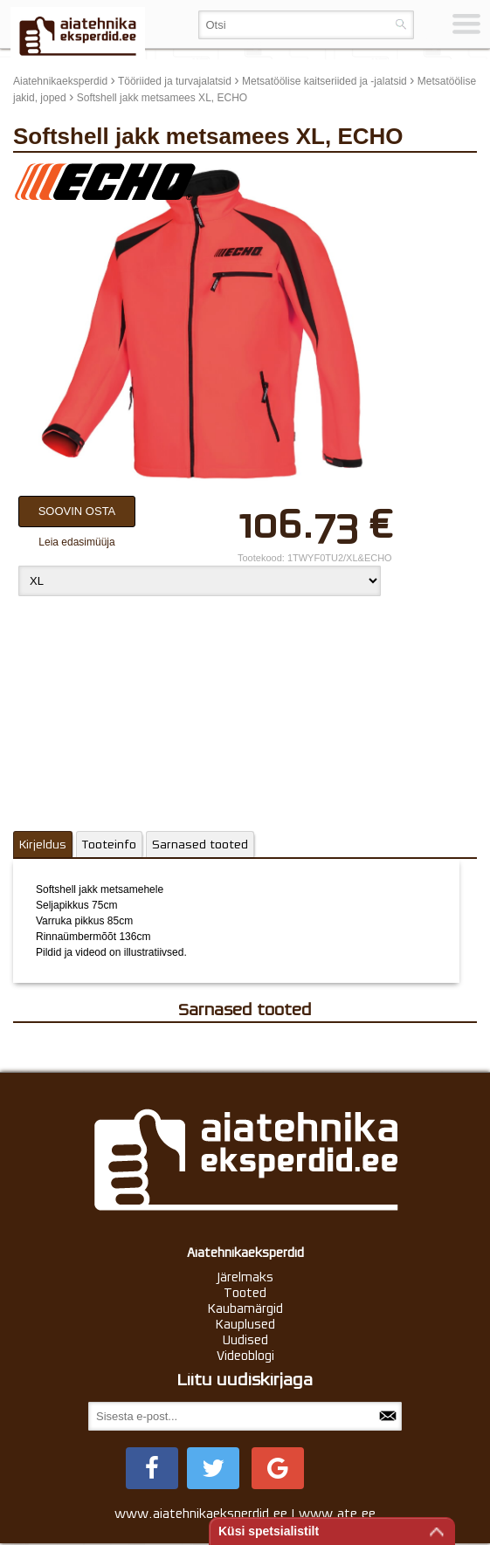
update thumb (413, 174)
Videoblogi (245, 1356)
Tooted (245, 1293)
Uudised (245, 1340)
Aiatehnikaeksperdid (60, 81)
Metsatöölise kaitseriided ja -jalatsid (324, 81)
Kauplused (245, 1324)
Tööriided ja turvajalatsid (174, 81)
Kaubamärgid (245, 1308)
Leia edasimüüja (76, 542)
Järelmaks (245, 1277)
